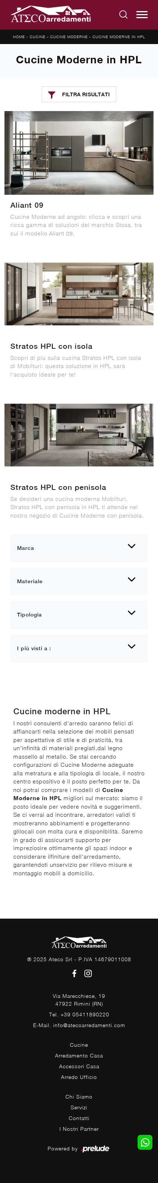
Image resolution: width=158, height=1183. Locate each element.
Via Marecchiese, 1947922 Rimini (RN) (79, 1000)
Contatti (79, 1118)
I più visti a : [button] (34, 648)
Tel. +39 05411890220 (79, 1014)
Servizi (79, 1107)
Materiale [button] (30, 581)
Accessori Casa (79, 1066)
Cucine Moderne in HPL (119, 36)
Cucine (37, 36)
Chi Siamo (79, 1096)
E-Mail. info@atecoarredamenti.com (79, 1025)
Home (19, 36)
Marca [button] (25, 548)
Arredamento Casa (79, 1055)
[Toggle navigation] (142, 15)
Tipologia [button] (29, 615)
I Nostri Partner (79, 1129)
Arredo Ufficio (79, 1077)
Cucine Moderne (69, 36)
